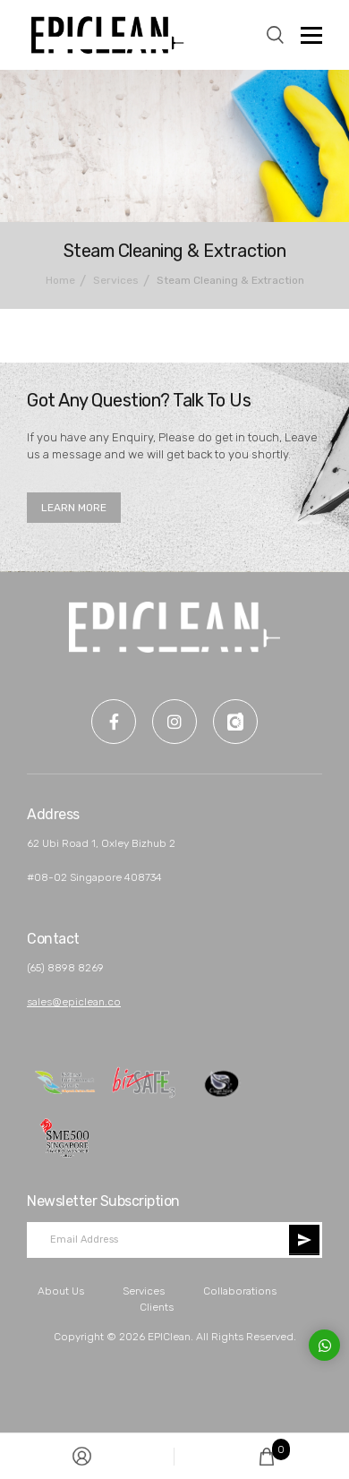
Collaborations (240, 1291)
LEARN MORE (73, 507)
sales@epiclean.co (74, 1002)
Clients (157, 1307)
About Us (61, 1291)
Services (144, 1291)
